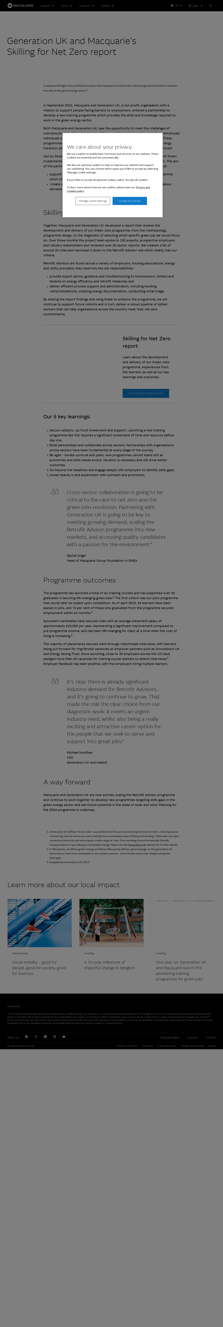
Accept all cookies (130, 200)
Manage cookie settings (93, 200)
